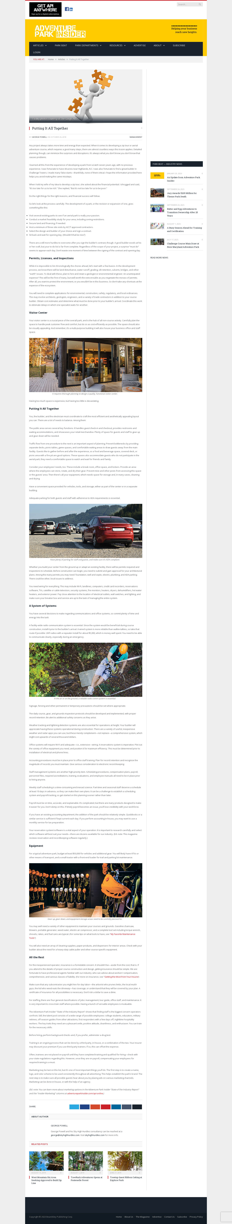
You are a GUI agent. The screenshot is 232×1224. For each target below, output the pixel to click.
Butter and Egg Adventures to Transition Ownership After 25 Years (182, 212)
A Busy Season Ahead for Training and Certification (184, 229)
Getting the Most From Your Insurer (122, 976)
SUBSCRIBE (179, 45)
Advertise (140, 45)
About (158, 45)
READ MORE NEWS (159, 257)
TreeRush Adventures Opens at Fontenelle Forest (86, 1179)
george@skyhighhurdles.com (65, 1135)
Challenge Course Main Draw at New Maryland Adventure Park (183, 245)
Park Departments (86, 45)
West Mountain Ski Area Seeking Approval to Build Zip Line (46, 1180)
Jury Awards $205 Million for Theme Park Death (182, 195)
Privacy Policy (196, 1216)
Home (119, 1216)
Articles (38, 45)
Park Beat (61, 45)
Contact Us (169, 1216)
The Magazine (143, 1216)
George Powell (39, 137)
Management (136, 137)
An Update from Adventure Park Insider (183, 179)
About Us (128, 1216)
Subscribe (182, 1216)
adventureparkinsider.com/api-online (85, 1093)
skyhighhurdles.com (95, 1135)
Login (36, 52)
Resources (116, 45)
